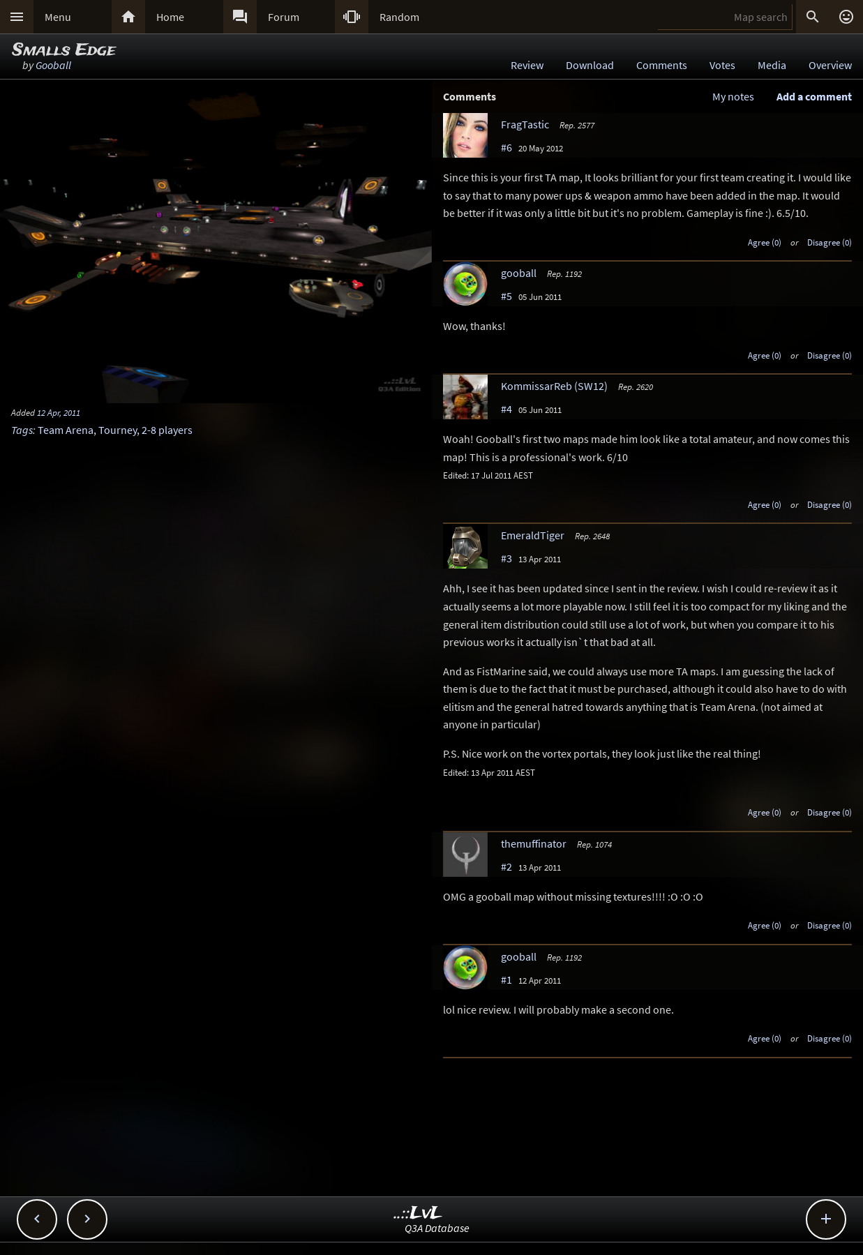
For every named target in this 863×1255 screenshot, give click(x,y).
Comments (661, 65)
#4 (506, 409)
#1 (506, 979)
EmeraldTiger (532, 535)
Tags (22, 430)
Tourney (117, 430)
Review (527, 65)
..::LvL (418, 1213)
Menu (58, 17)
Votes (722, 65)
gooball (518, 273)
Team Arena (65, 430)
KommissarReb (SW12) (554, 386)
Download (590, 65)
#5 (506, 296)
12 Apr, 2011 (58, 412)
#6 (506, 147)
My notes (733, 96)
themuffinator (533, 843)
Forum (283, 17)
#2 (506, 866)
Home (170, 17)
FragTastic (525, 124)
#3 (506, 558)
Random (399, 17)
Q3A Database (437, 1228)
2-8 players (167, 430)
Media (772, 65)
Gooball (53, 65)
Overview (830, 65)
